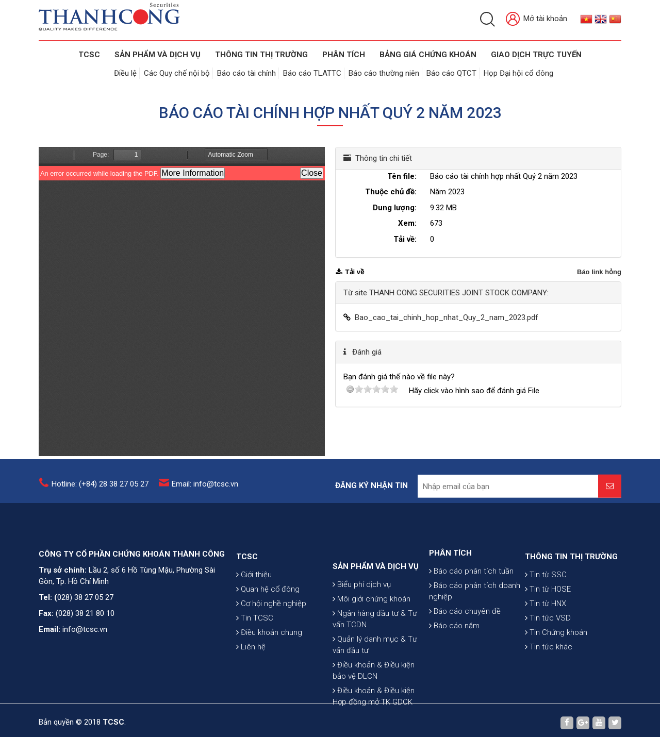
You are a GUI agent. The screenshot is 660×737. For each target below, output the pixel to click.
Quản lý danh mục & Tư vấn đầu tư (375, 685)
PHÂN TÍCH (450, 576)
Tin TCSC (254, 645)
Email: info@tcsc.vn (205, 488)
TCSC (89, 54)
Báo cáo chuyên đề (465, 634)
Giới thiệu (254, 602)
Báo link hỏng (599, 272)
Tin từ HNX (545, 631)
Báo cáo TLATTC (312, 73)
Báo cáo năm (454, 649)
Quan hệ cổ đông (268, 617)
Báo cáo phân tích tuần (471, 594)
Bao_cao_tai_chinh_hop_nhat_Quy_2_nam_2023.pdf (446, 317)
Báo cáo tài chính (246, 73)
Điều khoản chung (269, 660)
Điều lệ (125, 73)
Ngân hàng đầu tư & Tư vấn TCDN (375, 659)
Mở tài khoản (536, 19)
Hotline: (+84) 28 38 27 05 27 (100, 488)
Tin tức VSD (548, 645)
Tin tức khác (548, 674)
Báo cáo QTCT (451, 73)
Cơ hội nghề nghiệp (271, 631)
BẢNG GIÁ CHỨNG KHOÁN (428, 54)
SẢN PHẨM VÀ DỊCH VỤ (157, 54)
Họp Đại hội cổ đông (518, 73)
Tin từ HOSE (548, 617)
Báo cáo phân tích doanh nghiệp (474, 614)
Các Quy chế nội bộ (177, 73)
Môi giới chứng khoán (371, 639)
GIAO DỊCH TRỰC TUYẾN (536, 54)
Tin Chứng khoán (556, 660)
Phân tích (343, 54)
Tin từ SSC (546, 602)
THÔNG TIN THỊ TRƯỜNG (261, 54)
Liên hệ (251, 674)
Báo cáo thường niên (384, 73)
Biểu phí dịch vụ (362, 624)
